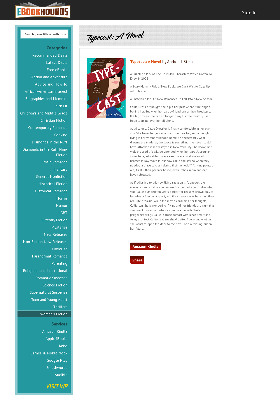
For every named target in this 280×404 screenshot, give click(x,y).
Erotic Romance (54, 161)
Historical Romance (51, 190)
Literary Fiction (54, 219)
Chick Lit (60, 105)
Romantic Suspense (51, 277)
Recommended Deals (49, 55)
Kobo (63, 345)
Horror (61, 198)
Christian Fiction (53, 120)
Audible (61, 374)
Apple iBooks (56, 338)
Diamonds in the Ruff (49, 142)
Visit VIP (56, 386)
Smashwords (56, 367)
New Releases (55, 234)
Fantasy (60, 169)
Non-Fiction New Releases (45, 241)
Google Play (57, 360)
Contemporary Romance (47, 127)
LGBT (62, 212)
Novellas (59, 248)
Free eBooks (57, 69)
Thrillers (60, 306)
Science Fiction (55, 285)
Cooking (60, 134)
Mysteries (59, 227)
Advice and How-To (51, 84)
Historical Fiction (52, 183)
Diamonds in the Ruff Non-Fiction (44, 152)
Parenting (59, 263)
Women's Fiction (53, 313)
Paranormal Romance (49, 256)
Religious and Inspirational (45, 270)
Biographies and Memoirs (46, 98)
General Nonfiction (51, 176)
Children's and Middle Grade (43, 113)
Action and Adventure (49, 76)
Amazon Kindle (54, 331)
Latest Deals (56, 62)
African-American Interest (46, 91)
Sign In (249, 13)
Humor (61, 205)
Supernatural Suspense (48, 292)
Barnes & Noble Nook (48, 353)
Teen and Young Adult (49, 299)
